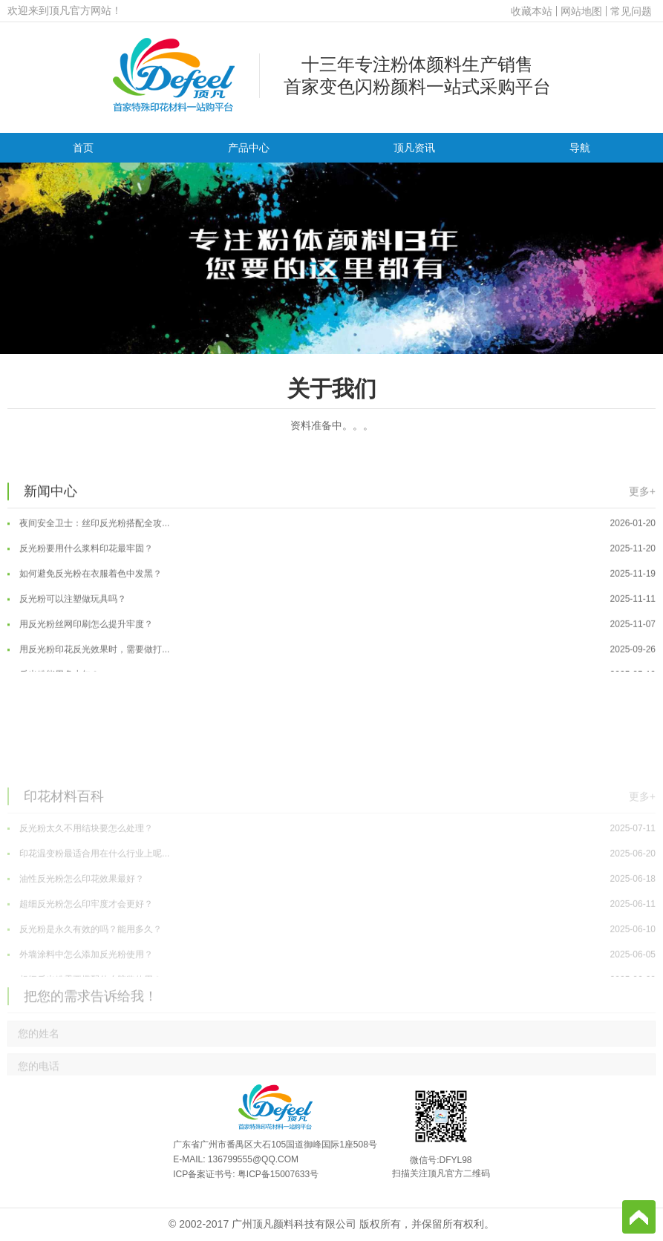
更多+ (642, 515)
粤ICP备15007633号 (278, 1174)
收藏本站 (531, 11)
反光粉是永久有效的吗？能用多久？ (331, 1004)
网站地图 (581, 11)
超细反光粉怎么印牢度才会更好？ (331, 979)
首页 (83, 148)
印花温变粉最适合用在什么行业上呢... (331, 928)
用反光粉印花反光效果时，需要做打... (331, 675)
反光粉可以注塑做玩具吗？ (331, 624)
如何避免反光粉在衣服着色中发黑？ (331, 599)
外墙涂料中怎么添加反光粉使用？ (331, 1029)
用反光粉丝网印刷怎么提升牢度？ (331, 649)
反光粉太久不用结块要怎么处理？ (331, 903)
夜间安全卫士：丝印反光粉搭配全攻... (331, 548)
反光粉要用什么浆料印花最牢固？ (331, 574)
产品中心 (249, 148)
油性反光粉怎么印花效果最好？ (331, 954)
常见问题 (631, 11)
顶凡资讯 (414, 148)
